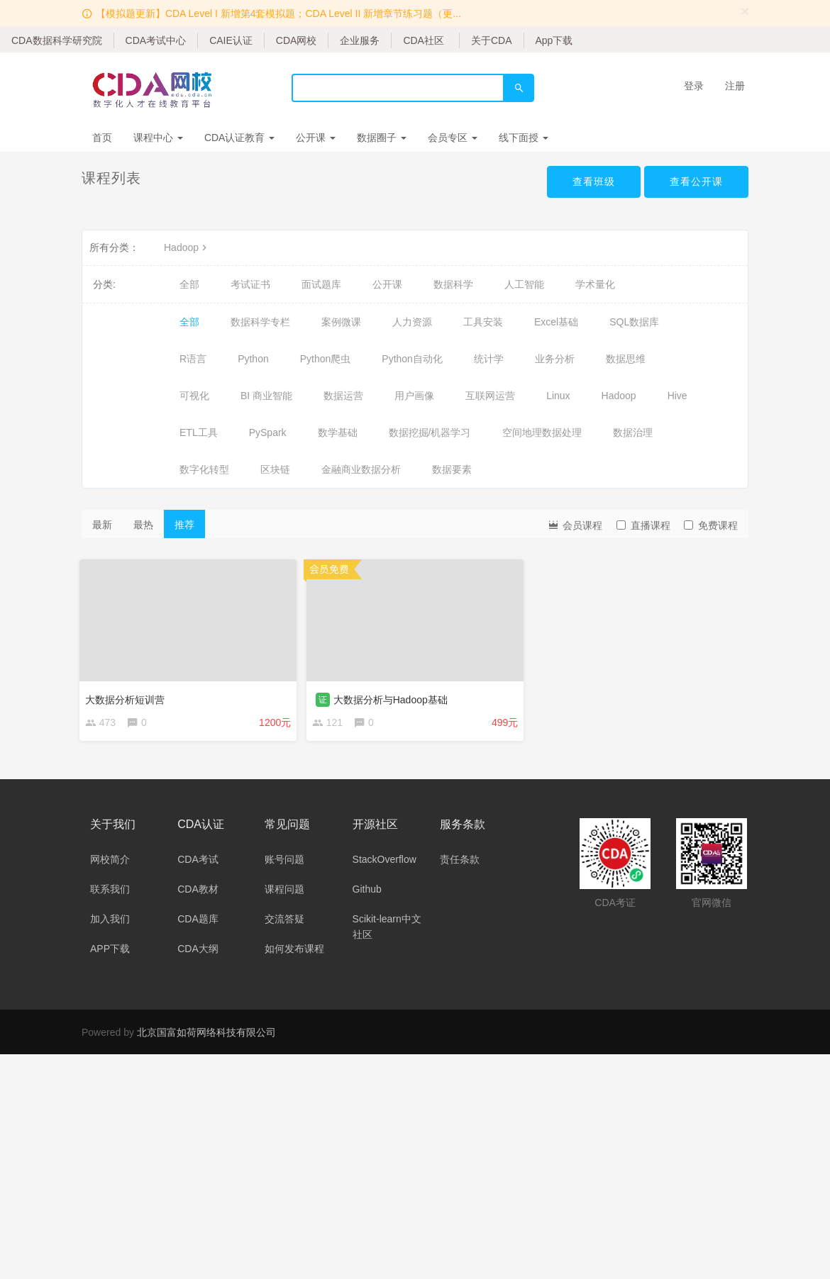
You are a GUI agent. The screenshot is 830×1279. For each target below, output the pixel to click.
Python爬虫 (325, 358)
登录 (694, 85)
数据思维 (626, 358)
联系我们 (110, 891)
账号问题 (284, 861)
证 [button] (325, 698)
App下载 (554, 40)
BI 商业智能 (266, 395)
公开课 (316, 137)
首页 (102, 137)
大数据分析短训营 (127, 697)
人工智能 (524, 284)
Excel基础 (556, 322)
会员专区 (452, 137)
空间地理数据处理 (542, 432)
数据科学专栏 (260, 322)
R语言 (192, 358)
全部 (189, 284)
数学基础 (338, 432)
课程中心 (158, 137)
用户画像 (414, 395)
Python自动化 (412, 358)
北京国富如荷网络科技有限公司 (206, 1034)
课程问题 (284, 891)
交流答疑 (284, 921)
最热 (143, 524)
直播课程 (643, 525)
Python (253, 358)
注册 (735, 85)
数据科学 (453, 284)
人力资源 (412, 322)
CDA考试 (197, 861)
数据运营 (343, 395)
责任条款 (460, 861)
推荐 (184, 524)
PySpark (268, 432)
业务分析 (555, 358)
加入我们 (110, 921)
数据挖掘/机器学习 (430, 432)
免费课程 (711, 525)
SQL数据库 (634, 322)
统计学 (489, 358)
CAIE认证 (231, 40)
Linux (558, 395)
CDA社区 (423, 40)
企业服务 (360, 40)
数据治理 (633, 432)
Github (367, 891)
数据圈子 (381, 137)
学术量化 (595, 284)
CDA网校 (296, 40)
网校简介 (110, 861)
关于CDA (491, 40)
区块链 (275, 469)
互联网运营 (490, 395)
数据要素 (452, 469)
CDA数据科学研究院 (56, 40)
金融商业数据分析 (361, 469)
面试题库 (321, 284)
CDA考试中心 (156, 40)
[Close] (745, 11)
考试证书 (250, 284)
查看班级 (593, 181)
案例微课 (341, 322)
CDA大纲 (197, 950)
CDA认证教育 (239, 137)
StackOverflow (384, 861)
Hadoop (187, 247)
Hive (677, 395)
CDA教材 (197, 891)
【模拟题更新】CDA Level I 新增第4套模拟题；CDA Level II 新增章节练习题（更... (278, 13)
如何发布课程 (294, 950)
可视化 (194, 395)
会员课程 (574, 524)
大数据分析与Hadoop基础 (393, 697)
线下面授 (523, 137)
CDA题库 (197, 921)
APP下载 (110, 950)
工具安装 (483, 322)
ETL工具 (198, 432)
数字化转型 (204, 469)
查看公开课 (696, 181)
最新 (102, 524)
